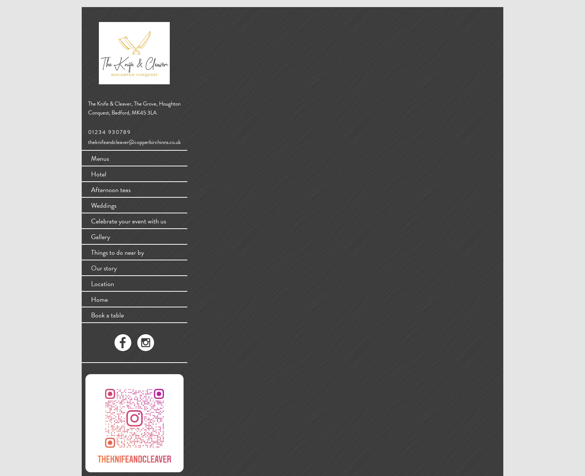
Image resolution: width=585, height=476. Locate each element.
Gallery (100, 237)
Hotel (98, 174)
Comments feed (203, 124)
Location (102, 284)
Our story (104, 268)
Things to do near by (117, 252)
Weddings (103, 205)
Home (99, 299)
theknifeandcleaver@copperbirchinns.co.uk (134, 142)
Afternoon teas (111, 190)
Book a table (107, 315)
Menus (100, 158)
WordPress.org (202, 132)
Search (257, 52)
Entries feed (199, 117)
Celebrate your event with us (128, 221)
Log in (193, 109)
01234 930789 (109, 132)
